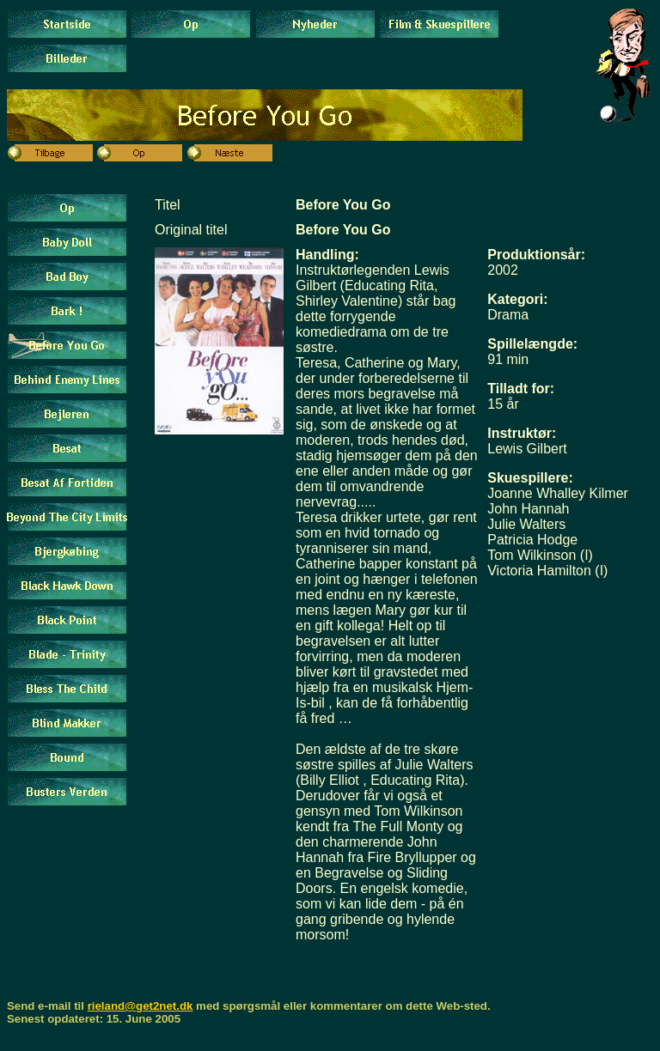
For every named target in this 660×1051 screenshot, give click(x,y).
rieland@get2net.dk (140, 1005)
